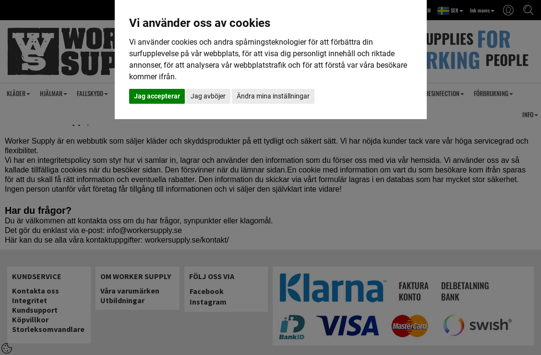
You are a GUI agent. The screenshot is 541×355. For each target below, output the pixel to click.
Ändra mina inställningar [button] (273, 96)
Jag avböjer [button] (208, 96)
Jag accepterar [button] (157, 96)
